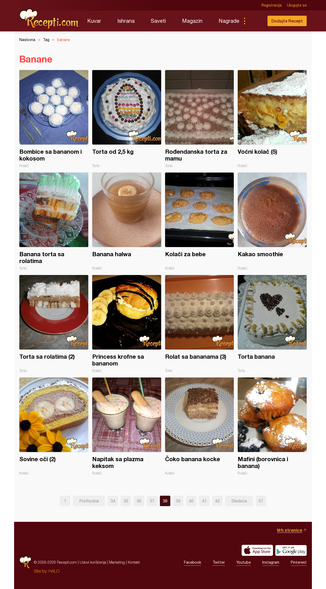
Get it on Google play (291, 550)
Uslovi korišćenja (93, 562)
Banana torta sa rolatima (53, 221)
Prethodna (89, 501)
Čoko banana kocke (199, 426)
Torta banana (272, 324)
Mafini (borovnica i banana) (272, 426)
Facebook (192, 562)
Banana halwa (126, 221)
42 (217, 501)
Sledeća (239, 501)
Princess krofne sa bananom (126, 324)
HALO (54, 571)
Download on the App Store (257, 550)
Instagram (270, 562)
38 (165, 501)
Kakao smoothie (272, 221)
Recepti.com (49, 19)
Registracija (271, 5)
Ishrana (126, 21)
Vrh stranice (289, 530)
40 (191, 501)
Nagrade (229, 21)
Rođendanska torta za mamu (199, 119)
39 (178, 501)
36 (139, 501)
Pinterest (299, 562)
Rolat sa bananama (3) (199, 324)
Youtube (243, 562)
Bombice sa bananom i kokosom (53, 119)
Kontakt (134, 562)
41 (204, 501)
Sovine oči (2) (53, 426)
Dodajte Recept (287, 20)
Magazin (192, 21)
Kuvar (94, 21)
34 (112, 501)
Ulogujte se (297, 5)
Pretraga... (255, 21)
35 (126, 501)
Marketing (117, 562)
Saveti (158, 21)
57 (261, 501)
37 (152, 501)
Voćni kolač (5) (272, 119)
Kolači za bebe (199, 221)
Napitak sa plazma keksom (126, 426)
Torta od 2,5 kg (126, 119)
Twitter (219, 562)
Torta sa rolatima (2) (53, 324)
